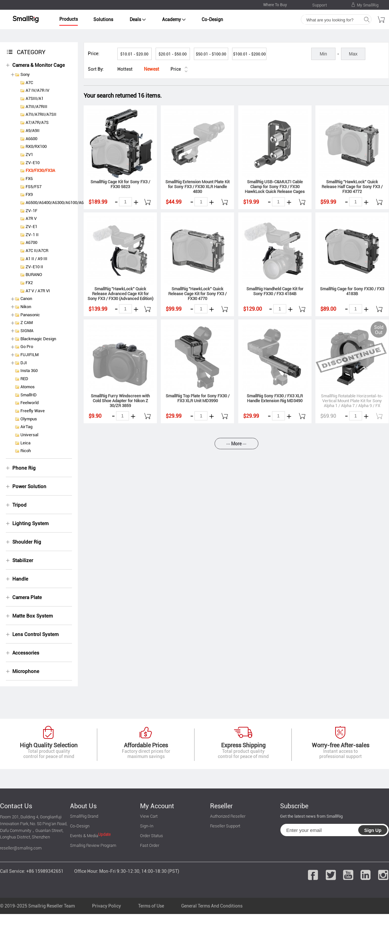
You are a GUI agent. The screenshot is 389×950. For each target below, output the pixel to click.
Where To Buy (275, 5)
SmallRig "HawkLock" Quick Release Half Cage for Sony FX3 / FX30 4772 (352, 186)
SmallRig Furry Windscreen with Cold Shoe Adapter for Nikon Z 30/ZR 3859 (120, 400)
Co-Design (212, 19)
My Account (157, 806)
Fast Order (149, 845)
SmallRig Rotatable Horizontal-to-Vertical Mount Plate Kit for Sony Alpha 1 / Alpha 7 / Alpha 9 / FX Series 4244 (352, 403)
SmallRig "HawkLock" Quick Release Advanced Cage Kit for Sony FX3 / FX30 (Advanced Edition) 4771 (120, 296)
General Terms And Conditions (211, 905)
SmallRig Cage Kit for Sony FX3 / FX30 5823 (120, 184)
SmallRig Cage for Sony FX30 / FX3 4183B (352, 291)
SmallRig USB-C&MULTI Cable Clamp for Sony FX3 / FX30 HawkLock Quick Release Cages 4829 (275, 189)
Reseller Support (225, 826)
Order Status (151, 835)
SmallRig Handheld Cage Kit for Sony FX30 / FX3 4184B (274, 291)
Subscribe (294, 806)
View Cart (149, 816)
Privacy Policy (106, 905)
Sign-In (146, 826)
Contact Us (16, 806)
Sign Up (373, 830)
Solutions (103, 19)
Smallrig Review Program (93, 845)
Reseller (221, 806)
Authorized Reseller (227, 816)
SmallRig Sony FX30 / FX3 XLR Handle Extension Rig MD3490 (275, 398)
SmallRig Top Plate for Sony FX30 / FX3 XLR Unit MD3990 (198, 398)
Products (68, 19)
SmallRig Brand (84, 816)
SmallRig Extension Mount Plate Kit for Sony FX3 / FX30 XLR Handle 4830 (197, 186)
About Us (83, 806)
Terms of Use (151, 905)
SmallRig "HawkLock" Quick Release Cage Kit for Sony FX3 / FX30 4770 (197, 293)
